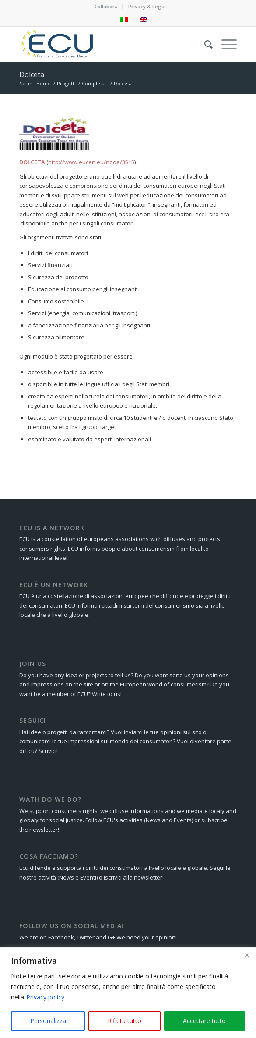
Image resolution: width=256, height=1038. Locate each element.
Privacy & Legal (147, 6)
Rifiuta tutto (124, 1021)
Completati (95, 83)
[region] (128, 992)
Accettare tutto (204, 1021)
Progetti (66, 83)
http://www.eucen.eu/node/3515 (91, 162)
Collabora (106, 6)
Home (43, 83)
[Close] (247, 955)
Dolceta (31, 74)
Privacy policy (45, 997)
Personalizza (48, 1021)
